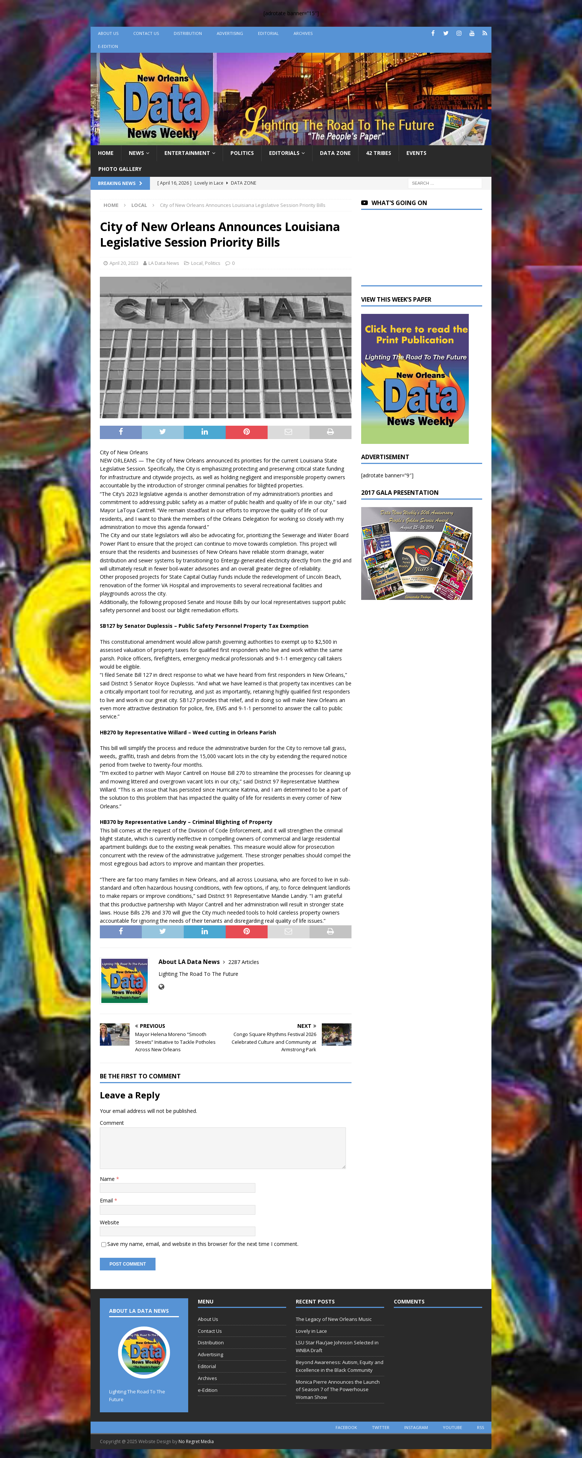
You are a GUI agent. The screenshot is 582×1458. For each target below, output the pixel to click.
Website (109, 1222)
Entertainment (187, 152)
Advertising (230, 33)
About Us (108, 33)
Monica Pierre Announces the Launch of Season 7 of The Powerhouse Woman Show (338, 1390)
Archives (303, 33)
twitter (380, 1427)
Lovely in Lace (311, 1331)
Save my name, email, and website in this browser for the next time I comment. (202, 1243)
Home (106, 152)
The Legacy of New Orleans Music (334, 1319)
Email (107, 1200)
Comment (112, 1122)
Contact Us (146, 33)
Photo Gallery (119, 168)
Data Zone (335, 152)
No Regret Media (196, 1441)
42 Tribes (378, 152)
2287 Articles (243, 961)
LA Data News (163, 263)
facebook (346, 1427)
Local (197, 263)
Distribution (188, 33)
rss (480, 1427)
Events (416, 152)
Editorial (268, 33)
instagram (416, 1427)
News (136, 152)
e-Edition (108, 46)
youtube (452, 1427)
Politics (242, 152)
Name (108, 1178)
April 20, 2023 (123, 263)
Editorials (284, 152)
